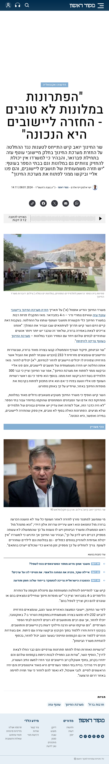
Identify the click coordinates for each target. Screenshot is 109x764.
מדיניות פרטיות (14, 731)
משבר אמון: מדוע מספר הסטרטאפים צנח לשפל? (59, 564)
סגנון (53, 739)
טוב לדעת (51, 746)
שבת (53, 735)
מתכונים (52, 742)
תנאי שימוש (15, 735)
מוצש (53, 731)
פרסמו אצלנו (15, 727)
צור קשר (34, 727)
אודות (36, 731)
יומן (71, 735)
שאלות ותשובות (13, 739)
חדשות (69, 727)
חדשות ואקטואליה (54, 85)
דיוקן (53, 727)
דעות (70, 731)
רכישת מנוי (33, 735)
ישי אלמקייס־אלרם (81, 187)
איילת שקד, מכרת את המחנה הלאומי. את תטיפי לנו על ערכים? (50, 572)
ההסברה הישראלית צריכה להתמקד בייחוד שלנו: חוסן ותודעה (51, 580)
